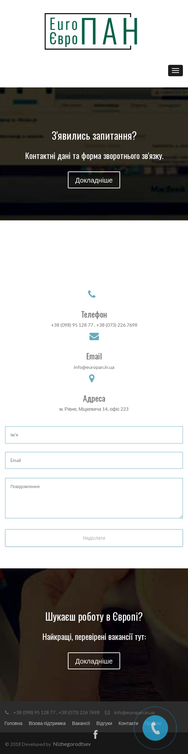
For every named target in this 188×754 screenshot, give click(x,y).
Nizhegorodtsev (72, 743)
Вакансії (81, 723)
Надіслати (94, 538)
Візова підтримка (47, 723)
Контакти (128, 723)
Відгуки (104, 723)
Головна (13, 723)
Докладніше (94, 180)
